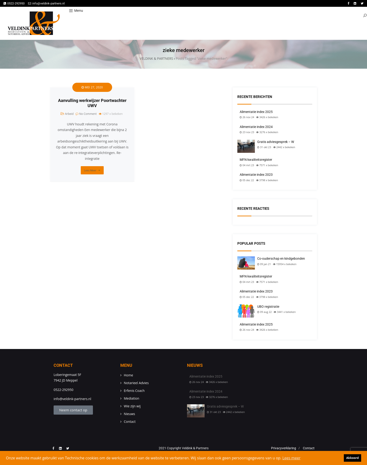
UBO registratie (268, 306)
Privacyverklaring (283, 448)
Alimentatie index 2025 (256, 112)
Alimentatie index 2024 (256, 127)
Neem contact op (73, 410)
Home (128, 375)
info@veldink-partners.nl (46, 3)
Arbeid (69, 114)
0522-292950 (14, 3)
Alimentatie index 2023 (256, 174)
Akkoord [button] (352, 458)
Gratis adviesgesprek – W (275, 142)
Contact (130, 421)
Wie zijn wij (132, 406)
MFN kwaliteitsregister (256, 159)
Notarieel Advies (136, 383)
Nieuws (129, 414)
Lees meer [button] (291, 458)
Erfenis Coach (134, 390)
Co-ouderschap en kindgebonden (281, 258)
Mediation (131, 398)
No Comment (88, 114)
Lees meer (90, 170)
